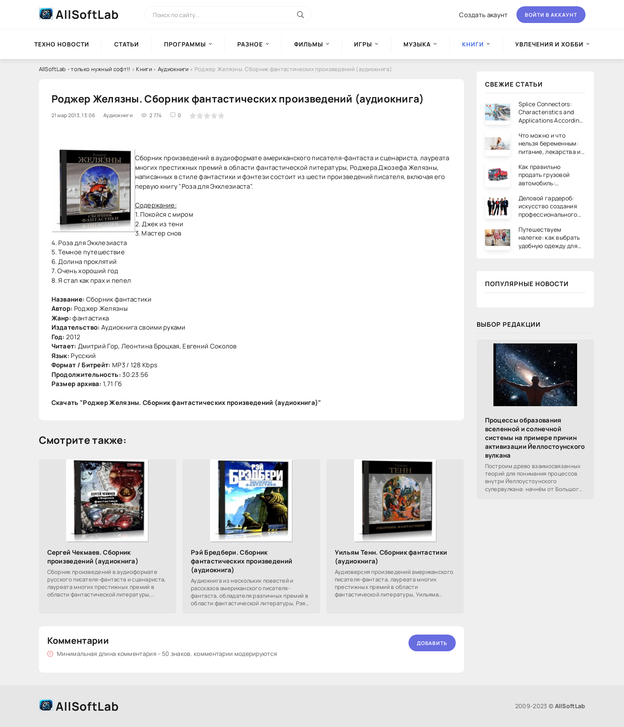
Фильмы (308, 44)
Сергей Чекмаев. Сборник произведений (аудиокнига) (93, 557)
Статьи (126, 44)
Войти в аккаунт (551, 14)
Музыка (417, 44)
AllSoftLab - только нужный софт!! (85, 69)
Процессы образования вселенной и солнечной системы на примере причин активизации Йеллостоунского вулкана (535, 438)
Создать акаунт (483, 14)
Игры (363, 44)
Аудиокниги (173, 69)
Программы (185, 44)
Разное (250, 44)
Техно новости (61, 44)
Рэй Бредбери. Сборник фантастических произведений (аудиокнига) (241, 561)
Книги (144, 69)
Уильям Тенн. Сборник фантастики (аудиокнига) (391, 557)
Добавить (432, 643)
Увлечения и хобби (549, 44)
